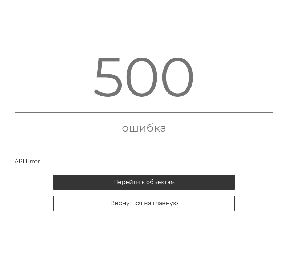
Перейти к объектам (144, 182)
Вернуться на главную (144, 203)
